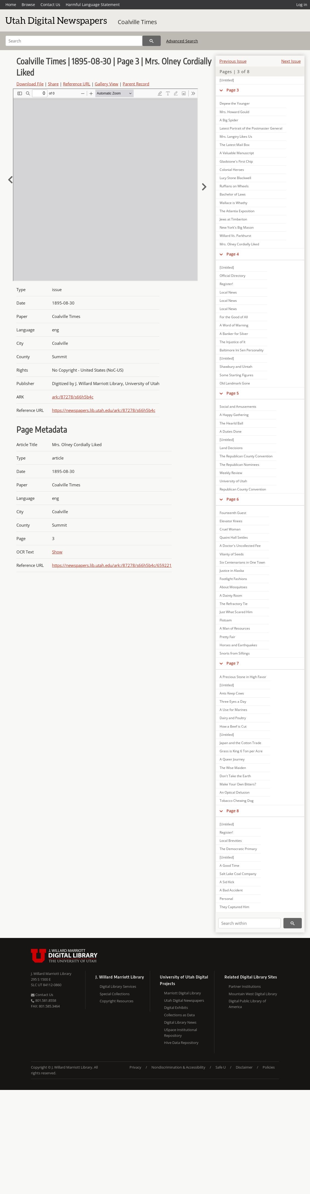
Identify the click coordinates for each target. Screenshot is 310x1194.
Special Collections (115, 993)
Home (10, 4)
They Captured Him (234, 907)
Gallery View (106, 84)
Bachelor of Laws (233, 194)
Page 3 (232, 90)
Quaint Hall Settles (234, 537)
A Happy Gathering (234, 414)
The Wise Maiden (233, 767)
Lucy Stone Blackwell (235, 178)
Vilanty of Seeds (232, 554)
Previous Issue (232, 61)
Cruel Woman (230, 529)
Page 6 (232, 499)
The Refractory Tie (234, 603)
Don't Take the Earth (235, 776)
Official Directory (232, 275)
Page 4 (232, 254)
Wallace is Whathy (233, 202)
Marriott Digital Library (182, 993)
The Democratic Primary (238, 848)
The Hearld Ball (231, 423)
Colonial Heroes (232, 169)
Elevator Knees (231, 521)
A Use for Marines (233, 709)
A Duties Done (231, 431)
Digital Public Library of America (247, 1003)
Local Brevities (231, 840)
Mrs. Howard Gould (234, 112)
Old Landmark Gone (235, 383)
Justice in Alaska (232, 570)
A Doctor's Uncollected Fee (240, 545)
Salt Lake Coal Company (238, 873)
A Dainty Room (231, 595)
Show (57, 552)
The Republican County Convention (246, 456)
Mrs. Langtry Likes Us (236, 136)
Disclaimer (244, 1067)
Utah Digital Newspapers (184, 1000)
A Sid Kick (227, 882)
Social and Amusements (238, 406)
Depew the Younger (235, 103)
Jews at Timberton (233, 219)
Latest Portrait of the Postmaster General (251, 128)
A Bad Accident (231, 890)
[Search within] (249, 923)
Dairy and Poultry (233, 718)
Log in (301, 4)
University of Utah (233, 481)
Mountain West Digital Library (253, 993)
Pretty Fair (227, 637)
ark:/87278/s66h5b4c (72, 397)
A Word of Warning (234, 325)
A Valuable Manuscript (237, 153)
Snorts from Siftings (235, 653)
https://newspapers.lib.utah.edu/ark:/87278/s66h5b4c (103, 410)
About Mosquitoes (233, 587)
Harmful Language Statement (93, 4)
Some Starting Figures (236, 375)
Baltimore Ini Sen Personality (241, 350)
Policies (269, 1067)
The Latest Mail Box (234, 144)
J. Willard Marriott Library (51, 973)
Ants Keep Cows (232, 693)
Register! (226, 284)
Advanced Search (182, 41)
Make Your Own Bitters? (238, 784)
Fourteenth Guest (233, 512)
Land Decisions (231, 448)
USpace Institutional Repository (180, 1032)
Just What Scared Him (236, 612)
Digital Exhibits (176, 1007)
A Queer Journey (232, 759)
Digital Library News (180, 1022)
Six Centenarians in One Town (242, 562)
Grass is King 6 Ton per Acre (241, 751)
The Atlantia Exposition (237, 211)
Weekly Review (231, 472)
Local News (228, 292)
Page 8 (232, 810)
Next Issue (291, 61)
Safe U (221, 1067)
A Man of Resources (235, 628)
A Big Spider (229, 120)
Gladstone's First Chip (236, 161)
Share (53, 84)
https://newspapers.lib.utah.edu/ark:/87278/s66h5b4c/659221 (112, 565)
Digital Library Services (118, 986)
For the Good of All (234, 317)
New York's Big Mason (237, 227)
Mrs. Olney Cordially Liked (239, 244)
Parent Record (136, 84)
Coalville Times (137, 22)
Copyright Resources (116, 1000)
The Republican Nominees (239, 464)
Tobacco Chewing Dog (237, 800)
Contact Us (50, 4)
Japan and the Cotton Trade (240, 742)
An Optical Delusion (234, 792)
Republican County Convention (243, 489)
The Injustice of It (232, 342)
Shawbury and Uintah (236, 366)
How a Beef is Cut (233, 726)
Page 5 (232, 393)
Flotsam (226, 620)
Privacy (135, 1067)
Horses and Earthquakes (238, 645)
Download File (30, 84)
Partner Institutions (245, 986)
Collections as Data (179, 1014)
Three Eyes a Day (233, 701)
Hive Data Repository (181, 1042)
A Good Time (229, 865)
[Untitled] (227, 80)
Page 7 (232, 663)
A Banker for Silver (234, 333)
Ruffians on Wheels (234, 186)
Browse (28, 4)
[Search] (73, 41)
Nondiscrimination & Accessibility (178, 1067)
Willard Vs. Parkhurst (235, 235)
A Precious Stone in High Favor (243, 677)
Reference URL (76, 84)
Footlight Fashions (233, 578)
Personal (226, 898)
